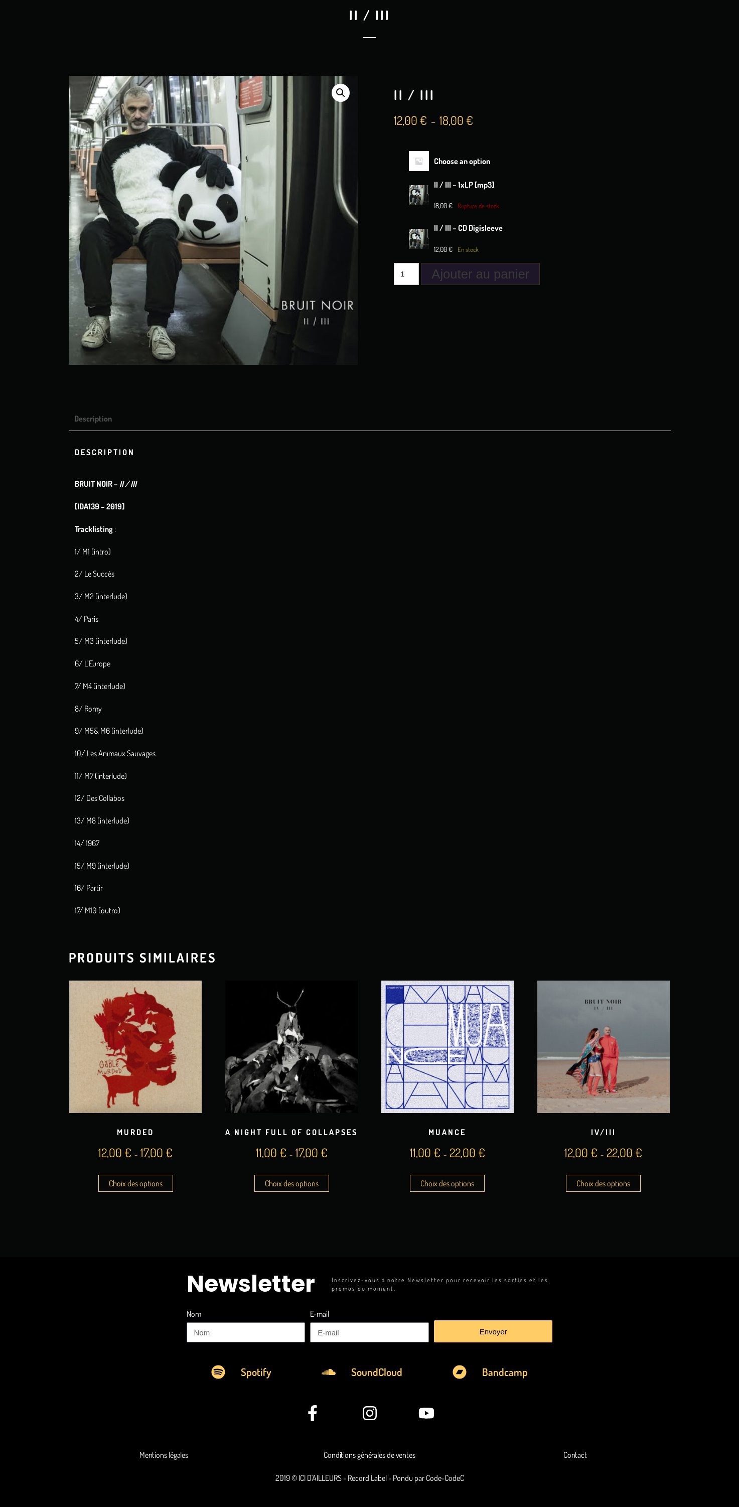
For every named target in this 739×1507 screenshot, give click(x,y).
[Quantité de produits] (406, 274)
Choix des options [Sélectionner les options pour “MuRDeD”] (136, 1183)
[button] (341, 93)
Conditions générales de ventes (369, 1455)
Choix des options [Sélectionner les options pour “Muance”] (447, 1183)
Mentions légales (163, 1455)
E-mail (319, 1314)
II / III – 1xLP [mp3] (464, 185)
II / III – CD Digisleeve (468, 228)
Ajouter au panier (480, 274)
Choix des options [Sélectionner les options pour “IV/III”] (603, 1183)
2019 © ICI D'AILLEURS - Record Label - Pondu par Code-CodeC (369, 1478)
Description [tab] (93, 419)
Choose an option (462, 161)
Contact (575, 1455)
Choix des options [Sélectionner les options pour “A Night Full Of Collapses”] (292, 1183)
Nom (194, 1314)
